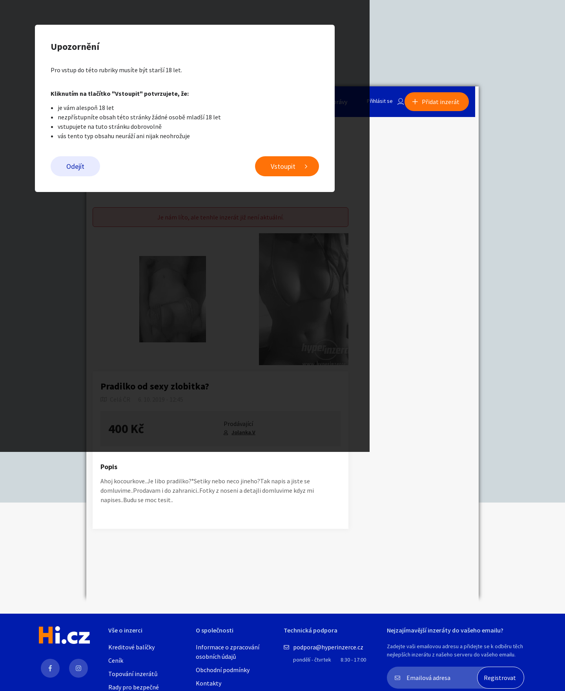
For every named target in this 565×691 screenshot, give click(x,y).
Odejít (173, 169)
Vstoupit (380, 169)
